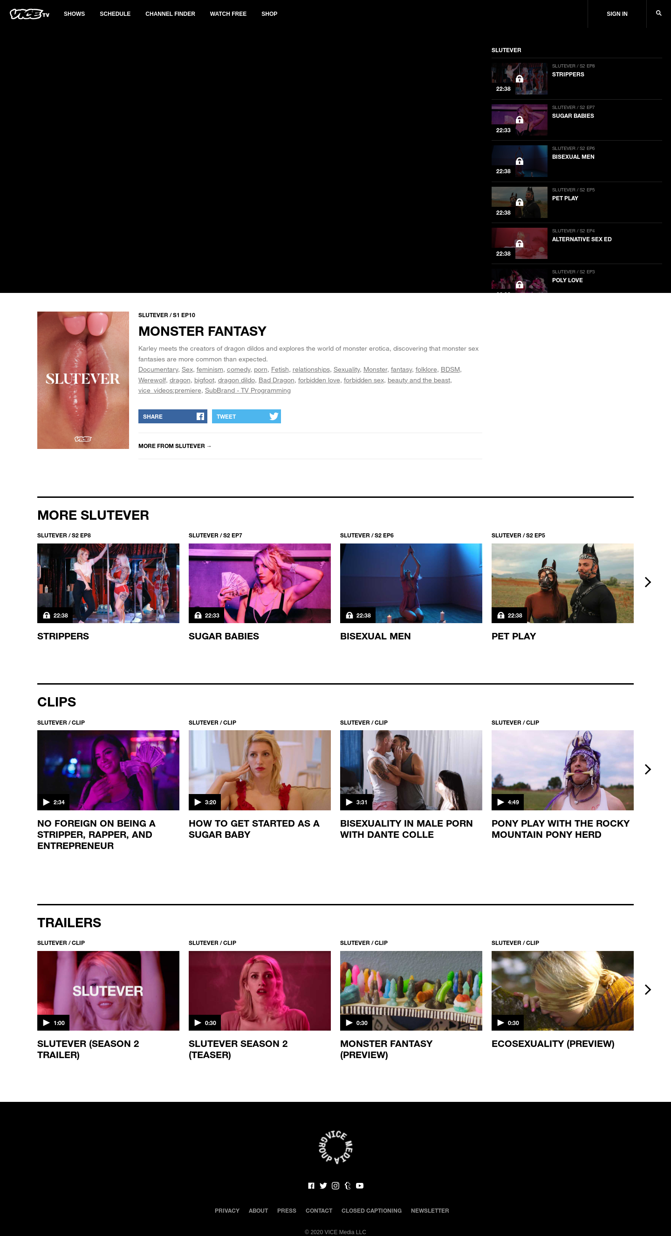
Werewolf (152, 380)
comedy (238, 369)
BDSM (450, 369)
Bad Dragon (276, 380)
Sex (187, 369)
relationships (311, 369)
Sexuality (347, 369)
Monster (375, 369)
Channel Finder (170, 14)
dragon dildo (236, 380)
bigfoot (204, 380)
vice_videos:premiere (169, 390)
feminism (210, 369)
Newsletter (430, 1210)
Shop (269, 14)
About (258, 1210)
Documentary (158, 369)
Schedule (115, 14)
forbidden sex (364, 380)
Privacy (227, 1210)
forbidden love (319, 380)
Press (286, 1210)
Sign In (617, 14)
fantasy (401, 369)
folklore (426, 369)
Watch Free (228, 14)
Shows (74, 14)
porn (260, 369)
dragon (180, 380)
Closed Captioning (372, 1210)
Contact (319, 1210)
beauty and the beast (419, 380)
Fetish (280, 369)
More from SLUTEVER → (175, 445)
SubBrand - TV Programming (248, 390)
